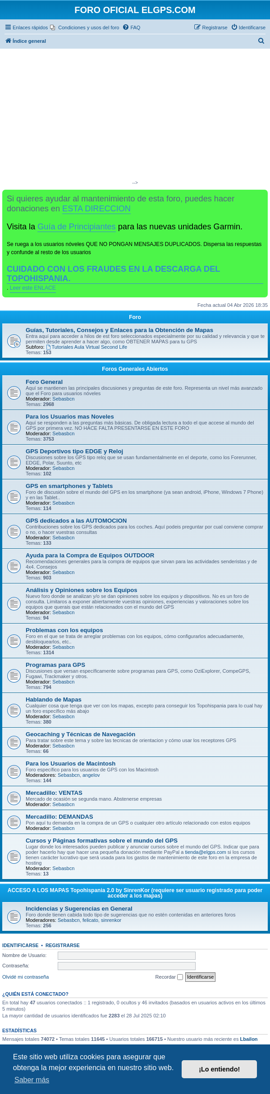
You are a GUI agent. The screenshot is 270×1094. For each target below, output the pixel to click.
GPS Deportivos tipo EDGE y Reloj (74, 451)
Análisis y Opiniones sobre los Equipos (81, 590)
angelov (91, 775)
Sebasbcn (63, 398)
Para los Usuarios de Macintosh (70, 763)
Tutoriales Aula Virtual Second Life (86, 347)
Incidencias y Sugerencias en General (79, 908)
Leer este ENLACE (33, 288)
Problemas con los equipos (64, 630)
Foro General (44, 381)
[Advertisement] (135, 116)
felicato (90, 920)
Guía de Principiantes (76, 226)
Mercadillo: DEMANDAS (59, 816)
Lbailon (248, 1039)
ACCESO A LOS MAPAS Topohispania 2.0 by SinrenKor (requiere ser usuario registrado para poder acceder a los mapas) (135, 893)
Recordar (169, 977)
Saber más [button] (31, 1080)
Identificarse (20, 945)
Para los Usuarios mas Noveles (70, 416)
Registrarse (63, 945)
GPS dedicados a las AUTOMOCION (76, 520)
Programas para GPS (55, 664)
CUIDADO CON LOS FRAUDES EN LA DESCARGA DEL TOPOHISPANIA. (113, 273)
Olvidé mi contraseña (25, 977)
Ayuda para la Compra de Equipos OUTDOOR (90, 555)
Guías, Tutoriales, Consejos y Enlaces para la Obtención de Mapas (119, 330)
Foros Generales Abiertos (135, 369)
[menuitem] (84, 27)
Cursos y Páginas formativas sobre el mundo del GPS (102, 840)
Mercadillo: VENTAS (54, 792)
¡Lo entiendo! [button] (219, 1069)
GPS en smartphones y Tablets (69, 486)
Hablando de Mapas (54, 699)
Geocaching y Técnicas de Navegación (80, 734)
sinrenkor (111, 920)
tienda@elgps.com (205, 852)
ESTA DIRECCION (96, 208)
